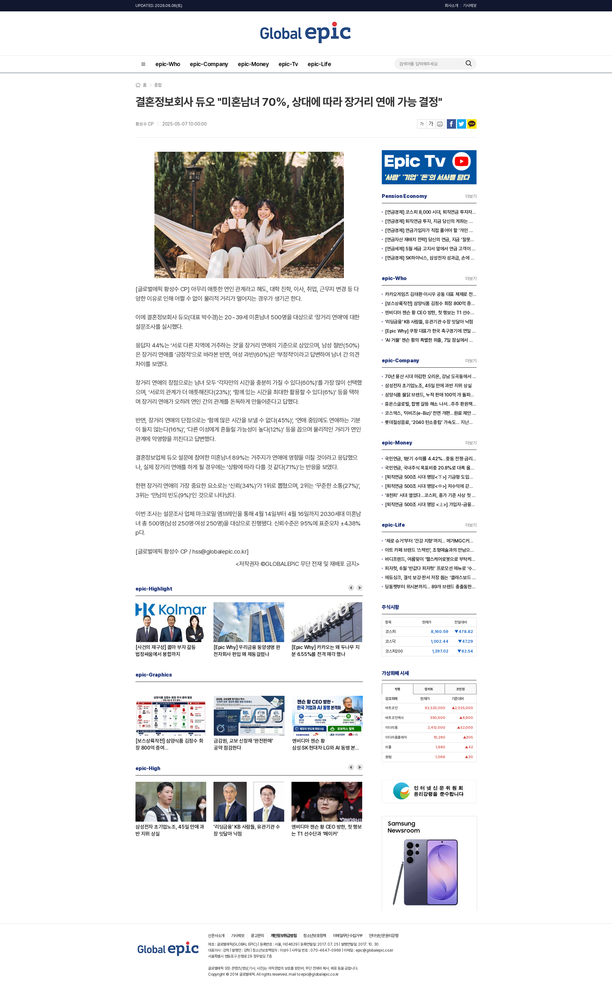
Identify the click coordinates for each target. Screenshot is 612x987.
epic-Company (209, 64)
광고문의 (257, 935)
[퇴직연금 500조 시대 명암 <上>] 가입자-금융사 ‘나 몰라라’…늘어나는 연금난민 (431, 504)
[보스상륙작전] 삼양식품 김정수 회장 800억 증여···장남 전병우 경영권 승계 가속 (431, 303)
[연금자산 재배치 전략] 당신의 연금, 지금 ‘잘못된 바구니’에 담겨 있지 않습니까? (431, 239)
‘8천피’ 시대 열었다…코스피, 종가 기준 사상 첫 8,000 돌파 (431, 495)
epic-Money (253, 64)
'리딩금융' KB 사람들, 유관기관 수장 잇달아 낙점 (246, 830)
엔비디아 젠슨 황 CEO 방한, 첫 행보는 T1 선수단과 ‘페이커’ (326, 830)
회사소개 (451, 5)
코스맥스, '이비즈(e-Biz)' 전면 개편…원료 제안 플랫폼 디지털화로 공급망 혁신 (431, 413)
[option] (174, 630)
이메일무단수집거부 (347, 935)
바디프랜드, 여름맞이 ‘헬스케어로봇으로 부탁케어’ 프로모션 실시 (431, 559)
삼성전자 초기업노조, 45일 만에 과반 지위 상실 (169, 830)
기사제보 (470, 5)
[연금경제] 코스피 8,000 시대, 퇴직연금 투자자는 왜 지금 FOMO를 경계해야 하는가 (431, 212)
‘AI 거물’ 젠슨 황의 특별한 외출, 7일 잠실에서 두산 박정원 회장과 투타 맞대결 (431, 340)
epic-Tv (288, 64)
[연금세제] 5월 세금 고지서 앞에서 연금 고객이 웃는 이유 (431, 249)
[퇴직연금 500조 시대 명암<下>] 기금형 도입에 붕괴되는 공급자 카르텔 (431, 477)
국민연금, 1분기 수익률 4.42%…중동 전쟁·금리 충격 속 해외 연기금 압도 (431, 459)
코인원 (460, 689)
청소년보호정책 (314, 935)
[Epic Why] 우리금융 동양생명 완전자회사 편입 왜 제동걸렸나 (246, 650)
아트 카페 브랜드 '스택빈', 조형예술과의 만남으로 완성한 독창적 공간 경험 (431, 550)
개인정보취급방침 (284, 935)
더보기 (471, 196)
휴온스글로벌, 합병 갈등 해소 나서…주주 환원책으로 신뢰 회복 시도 (431, 404)
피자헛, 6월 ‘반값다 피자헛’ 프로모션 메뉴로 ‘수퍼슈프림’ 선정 (431, 568)
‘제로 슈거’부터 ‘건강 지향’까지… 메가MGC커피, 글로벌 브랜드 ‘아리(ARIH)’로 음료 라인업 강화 (431, 541)
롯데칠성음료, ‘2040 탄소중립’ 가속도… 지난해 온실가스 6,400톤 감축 (431, 422)
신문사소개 (216, 935)
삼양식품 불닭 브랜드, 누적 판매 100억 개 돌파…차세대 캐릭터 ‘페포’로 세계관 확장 (431, 395)
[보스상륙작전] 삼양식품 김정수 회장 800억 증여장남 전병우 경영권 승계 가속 (169, 744)
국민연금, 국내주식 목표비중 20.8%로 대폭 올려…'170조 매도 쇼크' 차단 (431, 468)
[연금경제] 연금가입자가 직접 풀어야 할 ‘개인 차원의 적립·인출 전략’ (431, 230)
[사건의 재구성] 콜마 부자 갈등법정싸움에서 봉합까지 (165, 650)
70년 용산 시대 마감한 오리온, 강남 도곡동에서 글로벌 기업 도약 (431, 376)
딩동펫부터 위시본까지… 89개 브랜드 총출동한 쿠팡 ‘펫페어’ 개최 (431, 587)
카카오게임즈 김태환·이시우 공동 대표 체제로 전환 (431, 294)
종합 (158, 85)
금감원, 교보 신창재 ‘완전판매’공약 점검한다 (243, 744)
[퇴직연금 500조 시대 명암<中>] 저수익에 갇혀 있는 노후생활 (431, 486)
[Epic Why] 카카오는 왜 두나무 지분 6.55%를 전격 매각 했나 (325, 650)
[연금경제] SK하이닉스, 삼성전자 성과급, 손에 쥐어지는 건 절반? (431, 258)
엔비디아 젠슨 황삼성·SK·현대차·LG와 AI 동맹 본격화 (326, 744)
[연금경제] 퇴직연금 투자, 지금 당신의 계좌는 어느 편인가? (431, 221)
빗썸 (397, 689)
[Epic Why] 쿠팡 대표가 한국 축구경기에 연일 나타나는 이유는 (431, 331)
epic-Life (319, 64)
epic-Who (167, 64)
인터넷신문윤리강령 (383, 935)
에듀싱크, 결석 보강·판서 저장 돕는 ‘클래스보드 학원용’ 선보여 (431, 577)
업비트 (429, 689)
